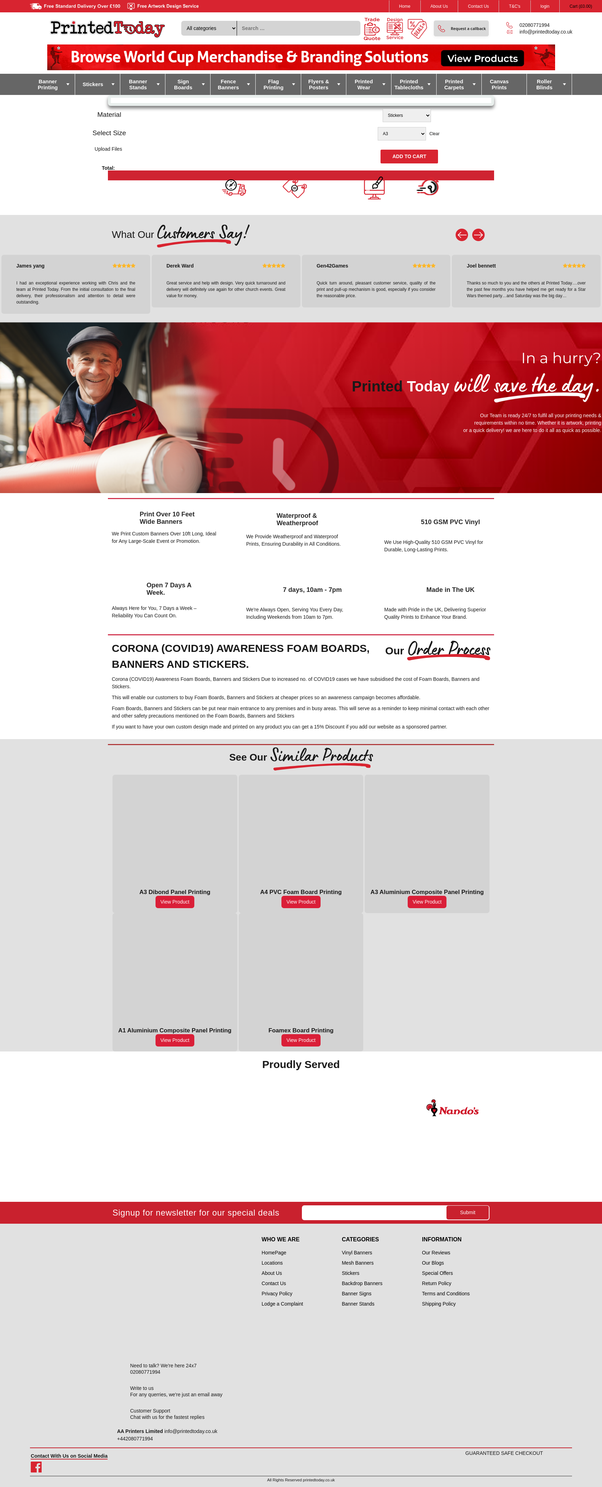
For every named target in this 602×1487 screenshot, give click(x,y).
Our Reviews (436, 1252)
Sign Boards (183, 84)
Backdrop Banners (362, 1283)
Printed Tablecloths (408, 84)
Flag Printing (273, 84)
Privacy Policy (277, 1293)
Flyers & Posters (318, 84)
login (545, 6)
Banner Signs (356, 1293)
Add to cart (409, 156)
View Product (174, 902)
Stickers (93, 84)
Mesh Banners (357, 1263)
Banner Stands (138, 84)
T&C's (514, 6)
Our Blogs (433, 1263)
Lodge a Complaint (282, 1304)
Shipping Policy (439, 1304)
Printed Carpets (454, 84)
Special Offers (437, 1273)
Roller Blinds (544, 84)
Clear (435, 133)
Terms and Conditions (446, 1293)
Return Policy (436, 1283)
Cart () (581, 6)
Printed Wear (364, 84)
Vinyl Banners (357, 1252)
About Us (439, 6)
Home (405, 6)
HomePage (274, 1252)
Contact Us (478, 6)
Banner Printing (48, 84)
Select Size (109, 133)
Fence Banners (228, 84)
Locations (272, 1263)
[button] (461, 28)
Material (109, 114)
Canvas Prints (499, 84)
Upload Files (108, 149)
